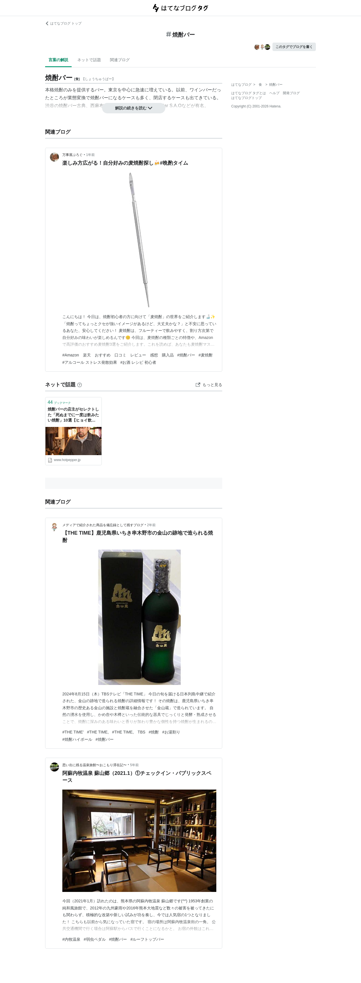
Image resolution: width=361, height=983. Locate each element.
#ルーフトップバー (147, 939)
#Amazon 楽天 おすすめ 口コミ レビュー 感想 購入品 (118, 355)
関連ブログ (120, 60)
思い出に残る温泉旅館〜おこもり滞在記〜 (94, 765)
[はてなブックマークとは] (79, 384)
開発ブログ (291, 93)
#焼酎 (154, 732)
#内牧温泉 (71, 939)
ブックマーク (59, 402)
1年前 (90, 155)
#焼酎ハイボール (77, 739)
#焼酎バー (186, 355)
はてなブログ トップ (63, 23)
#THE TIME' (73, 732)
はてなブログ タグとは (248, 93)
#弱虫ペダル (95, 939)
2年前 (151, 525)
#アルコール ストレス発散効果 (89, 362)
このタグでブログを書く (294, 47)
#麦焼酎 (206, 355)
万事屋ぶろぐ (72, 155)
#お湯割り (171, 732)
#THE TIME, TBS (128, 732)
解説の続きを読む (133, 108)
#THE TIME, (98, 732)
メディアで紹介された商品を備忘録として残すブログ (103, 525)
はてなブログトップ (246, 98)
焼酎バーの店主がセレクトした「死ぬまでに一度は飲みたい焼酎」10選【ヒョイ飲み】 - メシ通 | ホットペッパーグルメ (73, 415)
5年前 (134, 765)
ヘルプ (274, 93)
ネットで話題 (89, 60)
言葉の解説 (58, 60)
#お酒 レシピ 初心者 (138, 362)
